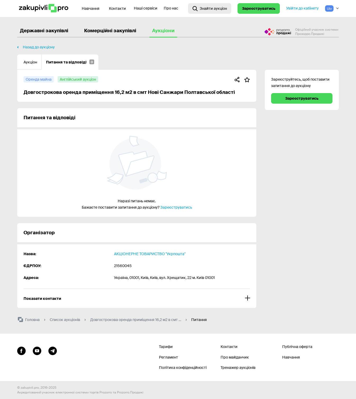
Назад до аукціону (39, 47)
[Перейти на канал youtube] (37, 350)
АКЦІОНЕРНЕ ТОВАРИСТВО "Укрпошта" (149, 253)
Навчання (291, 357)
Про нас (171, 8)
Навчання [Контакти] (90, 8)
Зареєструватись (258, 8)
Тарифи (166, 346)
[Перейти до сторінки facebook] (21, 350)
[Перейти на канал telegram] (52, 350)
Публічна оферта (297, 346)
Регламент (168, 357)
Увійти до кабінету (302, 8)
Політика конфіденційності (183, 367)
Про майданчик (235, 357)
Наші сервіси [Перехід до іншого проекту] (145, 8)
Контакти (117, 8)
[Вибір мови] (332, 8)
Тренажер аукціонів (238, 367)
